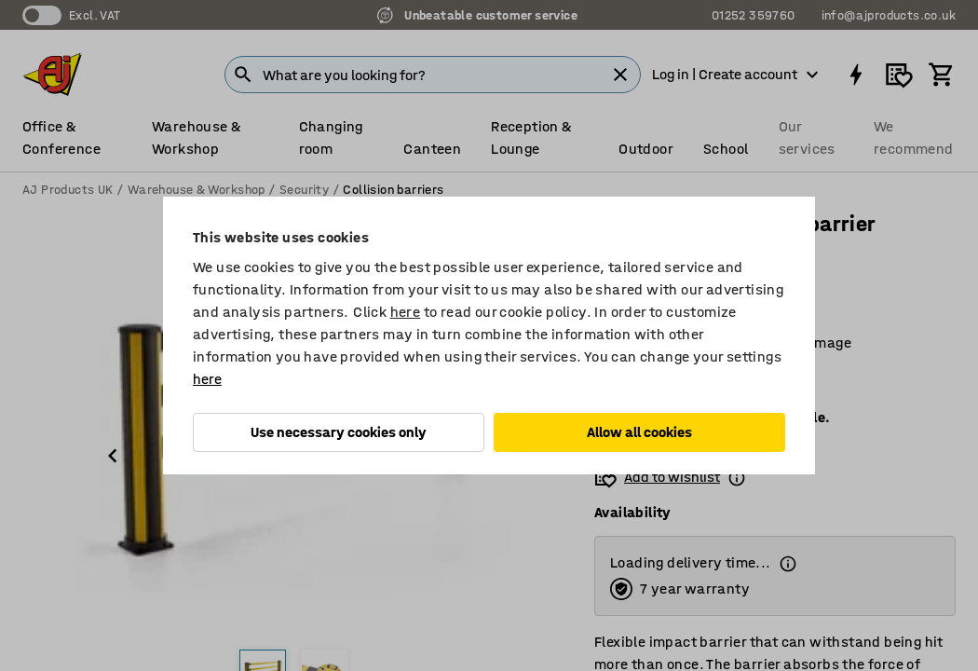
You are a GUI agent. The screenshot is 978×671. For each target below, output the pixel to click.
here (405, 312)
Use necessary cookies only (339, 432)
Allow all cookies (639, 432)
